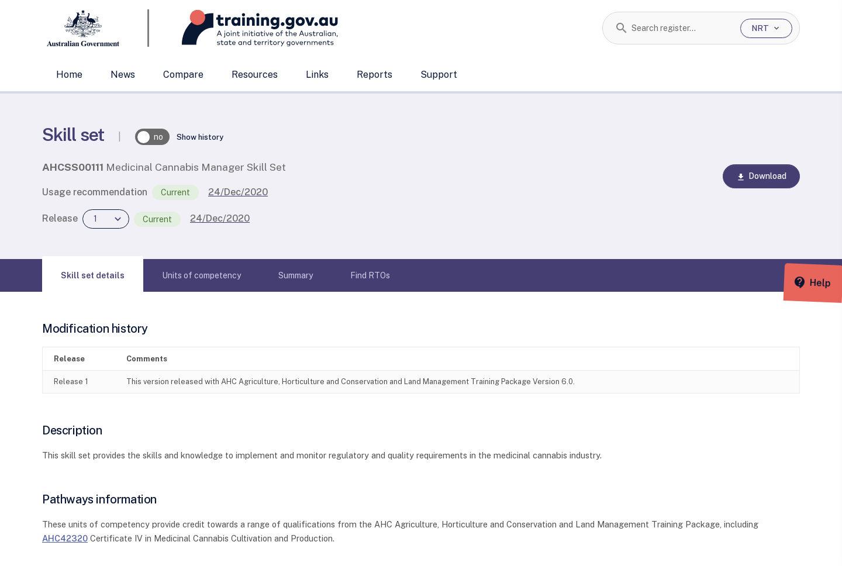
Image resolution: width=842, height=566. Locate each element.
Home (69, 74)
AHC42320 (65, 538)
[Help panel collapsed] (829, 283)
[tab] (92, 275)
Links (317, 74)
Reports (374, 74)
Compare (183, 74)
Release (60, 218)
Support (438, 74)
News (123, 74)
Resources (255, 74)
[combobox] (681, 28)
